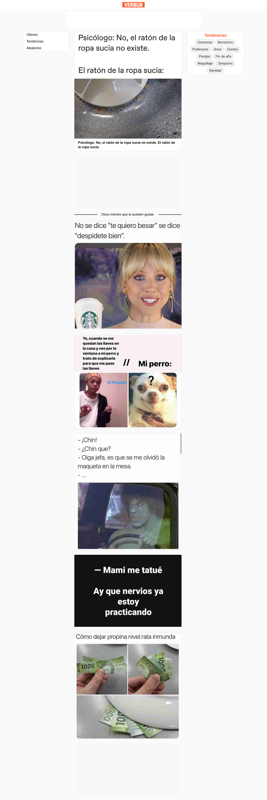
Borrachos (225, 42)
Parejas (204, 56)
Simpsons (225, 63)
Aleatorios (34, 48)
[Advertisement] (133, 20)
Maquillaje (205, 63)
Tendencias (35, 41)
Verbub (133, 4)
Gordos (232, 49)
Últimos (32, 35)
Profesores (200, 49)
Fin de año (223, 56)
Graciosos (204, 42)
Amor (218, 49)
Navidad (215, 70)
